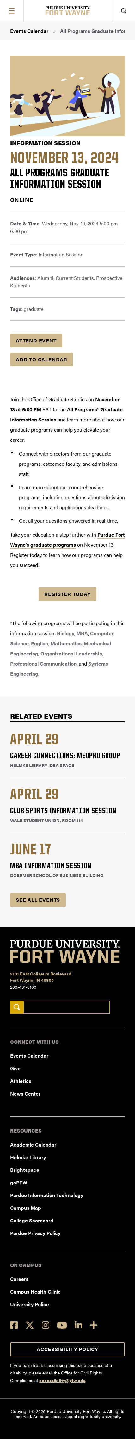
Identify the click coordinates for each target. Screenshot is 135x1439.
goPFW (18, 1182)
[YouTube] (62, 1325)
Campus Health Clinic (35, 1291)
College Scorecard (31, 1220)
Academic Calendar (33, 1144)
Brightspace (24, 1169)
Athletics (20, 1081)
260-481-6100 (23, 987)
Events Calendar (29, 30)
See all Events (38, 899)
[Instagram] (45, 1325)
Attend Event (36, 340)
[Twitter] (29, 1325)
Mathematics (66, 643)
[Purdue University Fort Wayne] (67, 10)
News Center (25, 1093)
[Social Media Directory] (93, 1325)
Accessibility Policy (67, 1349)
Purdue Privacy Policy (35, 1233)
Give (15, 1068)
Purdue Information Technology (46, 1195)
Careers (19, 1278)
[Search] (16, 1007)
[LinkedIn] (78, 1325)
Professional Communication (43, 663)
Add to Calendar (41, 359)
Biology (65, 633)
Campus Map (25, 1207)
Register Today (67, 594)
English (39, 643)
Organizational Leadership (71, 653)
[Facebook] (14, 1325)
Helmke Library (28, 1157)
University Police (29, 1304)
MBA (82, 633)
